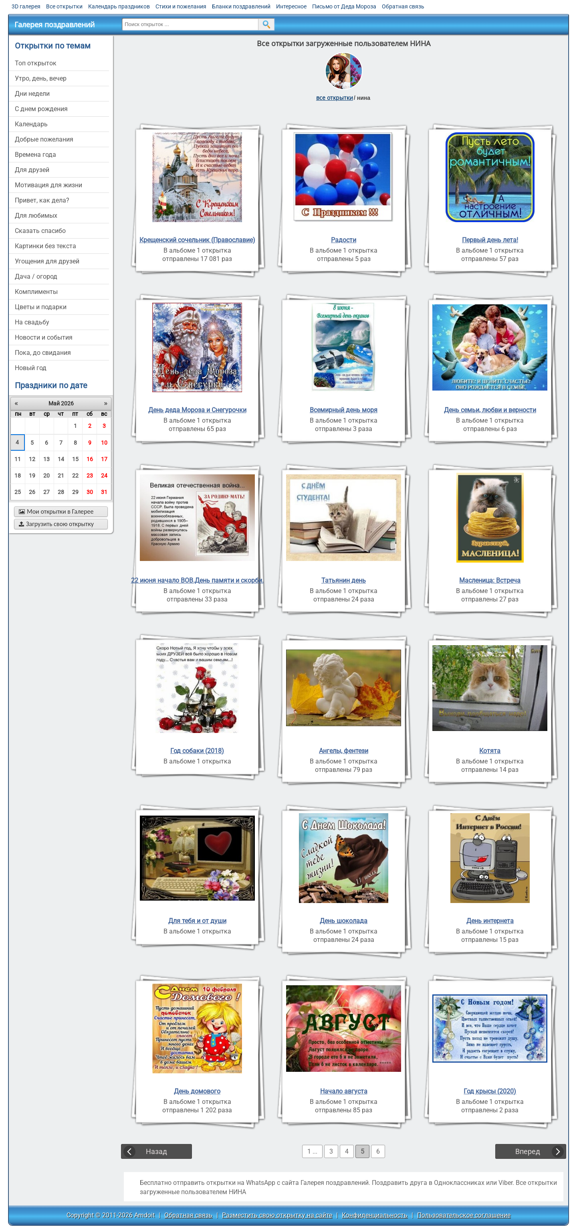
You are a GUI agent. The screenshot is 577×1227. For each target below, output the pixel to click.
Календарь (31, 124)
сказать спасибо (40, 231)
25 (17, 492)
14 (61, 459)
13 (46, 459)
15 (75, 459)
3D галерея (26, 6)
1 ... (312, 1151)
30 (90, 492)
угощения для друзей (47, 261)
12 (32, 459)
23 (90, 475)
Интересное (291, 6)
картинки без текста (45, 246)
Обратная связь (403, 6)
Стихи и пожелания (180, 6)
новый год (30, 368)
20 (46, 475)
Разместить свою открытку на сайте (277, 1215)
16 (90, 459)
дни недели (32, 93)
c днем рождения (41, 109)
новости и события (44, 337)
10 (104, 442)
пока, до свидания (43, 352)
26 (32, 492)
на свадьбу (32, 322)
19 (32, 475)
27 (46, 492)
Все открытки (64, 6)
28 (61, 492)
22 (75, 475)
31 (104, 492)
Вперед (527, 1151)
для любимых (36, 215)
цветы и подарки (41, 307)
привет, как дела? (42, 200)
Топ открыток (35, 63)
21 (61, 475)
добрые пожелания (44, 139)
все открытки (334, 97)
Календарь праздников (119, 6)
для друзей (32, 170)
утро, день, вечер (41, 78)
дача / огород (36, 276)
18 (17, 475)
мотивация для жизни (48, 185)
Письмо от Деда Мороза (344, 6)
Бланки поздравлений (241, 6)
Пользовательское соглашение (463, 1215)
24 (104, 475)
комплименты (36, 292)
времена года (35, 154)
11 (17, 459)
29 (75, 492)
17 (104, 459)
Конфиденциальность (375, 1215)
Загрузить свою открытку (56, 524)
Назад (156, 1151)
